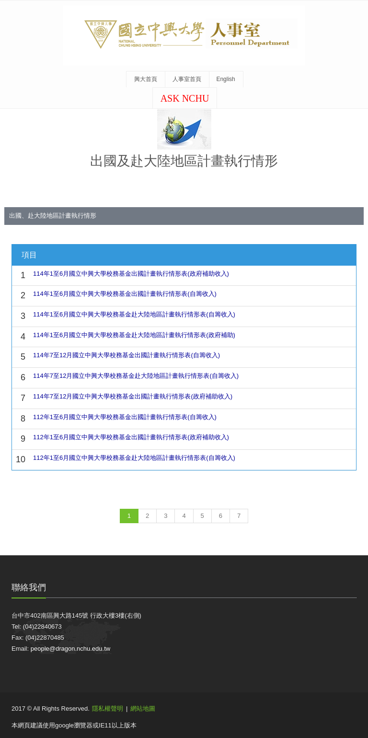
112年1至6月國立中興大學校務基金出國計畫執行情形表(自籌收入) (125, 417)
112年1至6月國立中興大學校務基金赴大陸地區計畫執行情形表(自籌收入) (134, 457)
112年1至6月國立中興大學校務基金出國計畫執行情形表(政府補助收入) (131, 437)
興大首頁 (145, 79)
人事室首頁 (186, 79)
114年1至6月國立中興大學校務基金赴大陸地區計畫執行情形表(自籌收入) (134, 314)
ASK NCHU (185, 98)
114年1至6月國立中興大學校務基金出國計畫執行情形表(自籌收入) (125, 293)
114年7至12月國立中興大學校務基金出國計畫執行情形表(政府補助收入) (132, 396)
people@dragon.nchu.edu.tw (70, 648)
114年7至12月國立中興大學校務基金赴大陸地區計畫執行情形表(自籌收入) (136, 375)
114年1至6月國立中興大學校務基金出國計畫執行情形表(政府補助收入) (131, 273)
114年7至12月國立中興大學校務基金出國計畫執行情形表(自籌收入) (126, 355)
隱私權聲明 (107, 708)
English (225, 79)
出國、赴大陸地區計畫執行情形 (52, 215)
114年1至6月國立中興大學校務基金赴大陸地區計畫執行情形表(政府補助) (134, 335)
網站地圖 (142, 708)
